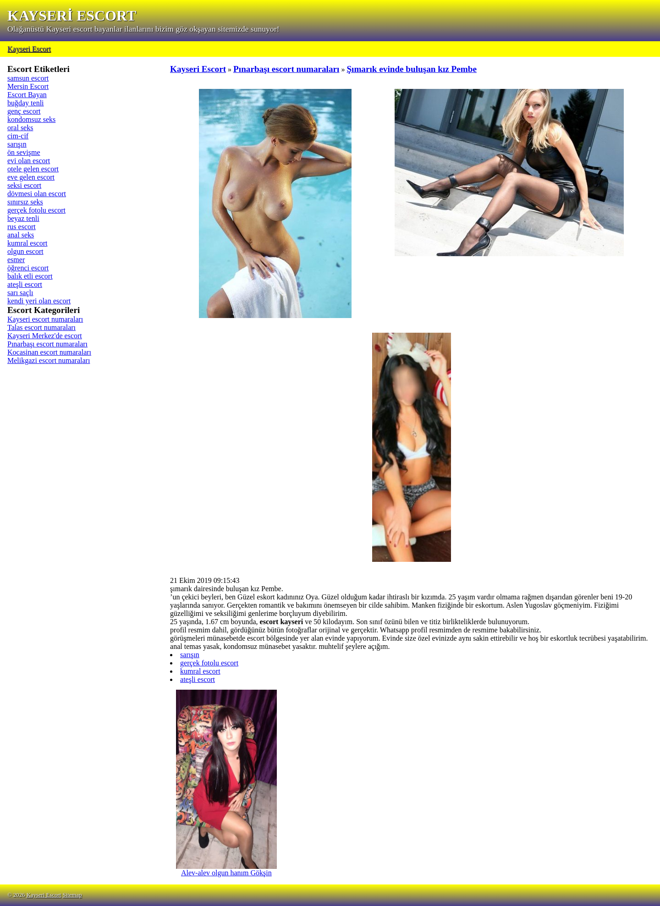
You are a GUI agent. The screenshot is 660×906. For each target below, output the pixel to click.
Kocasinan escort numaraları (49, 352)
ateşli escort (24, 284)
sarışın (17, 144)
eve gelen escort (31, 177)
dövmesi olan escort (36, 194)
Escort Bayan (27, 95)
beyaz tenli (23, 218)
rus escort (21, 227)
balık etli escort (30, 276)
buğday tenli (25, 103)
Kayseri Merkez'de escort (44, 336)
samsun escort (28, 78)
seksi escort (24, 185)
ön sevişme (23, 152)
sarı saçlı (20, 293)
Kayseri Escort (29, 49)
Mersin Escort (28, 86)
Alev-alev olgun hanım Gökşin (226, 869)
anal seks (20, 235)
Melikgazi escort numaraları (48, 360)
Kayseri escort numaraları (45, 319)
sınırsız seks (25, 202)
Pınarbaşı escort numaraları (47, 344)
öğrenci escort (28, 268)
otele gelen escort (33, 169)
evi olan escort (28, 161)
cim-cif (17, 136)
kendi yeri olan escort (39, 301)
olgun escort (25, 251)
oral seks (20, 128)
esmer (16, 260)
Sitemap (72, 895)
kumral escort (27, 243)
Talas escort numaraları (41, 327)
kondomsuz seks (31, 119)
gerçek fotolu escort (36, 210)
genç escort (23, 111)
